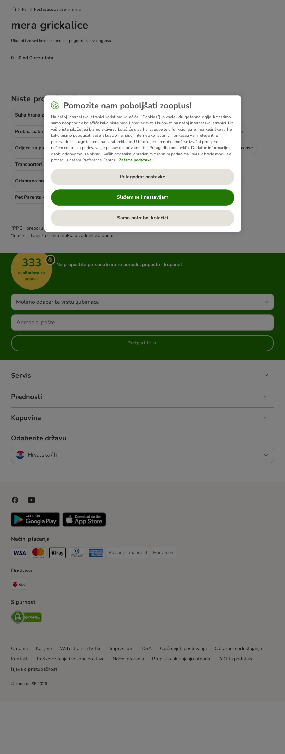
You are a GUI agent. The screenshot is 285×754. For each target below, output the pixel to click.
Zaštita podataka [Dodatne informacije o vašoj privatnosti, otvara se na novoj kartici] (135, 160)
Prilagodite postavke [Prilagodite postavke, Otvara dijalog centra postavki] (142, 176)
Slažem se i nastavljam (142, 197)
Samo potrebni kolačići (142, 218)
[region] (142, 163)
